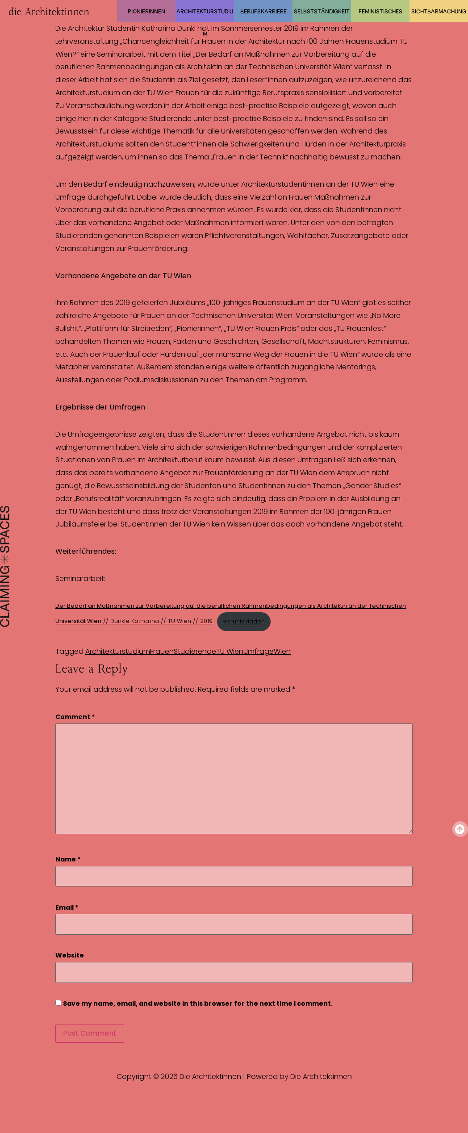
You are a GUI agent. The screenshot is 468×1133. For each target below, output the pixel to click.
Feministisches (380, 11)
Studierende (195, 651)
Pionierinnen (146, 11)
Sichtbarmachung (438, 11)
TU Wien (229, 651)
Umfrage (258, 651)
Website (69, 955)
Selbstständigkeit (322, 11)
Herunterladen (243, 621)
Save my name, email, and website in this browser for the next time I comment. (198, 1004)
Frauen (162, 651)
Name (67, 859)
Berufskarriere (263, 11)
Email (66, 907)
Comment (75, 717)
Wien (282, 651)
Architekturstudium (204, 15)
